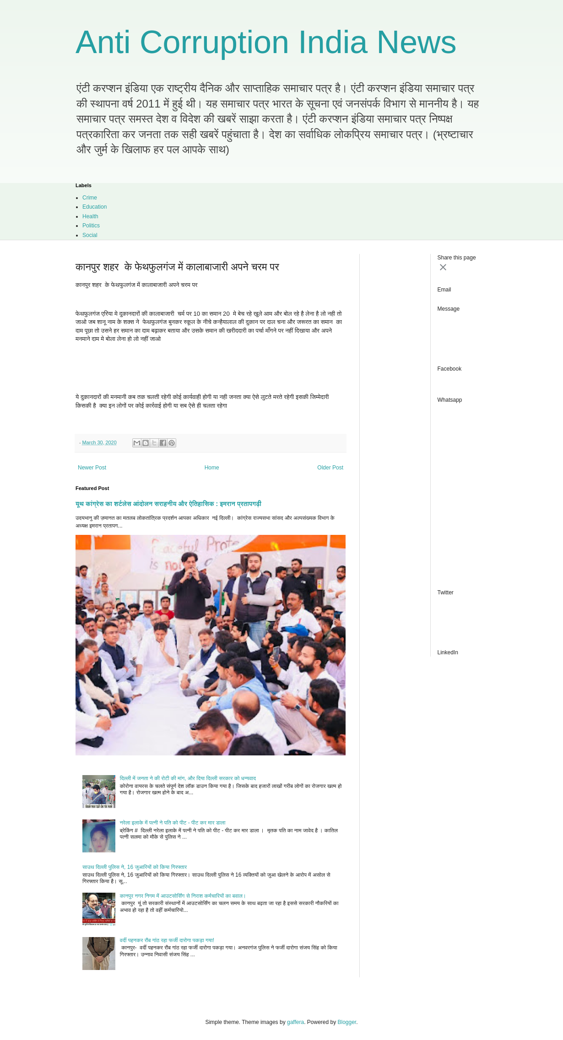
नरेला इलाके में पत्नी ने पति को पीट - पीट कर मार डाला (173, 822)
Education (94, 207)
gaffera (295, 1022)
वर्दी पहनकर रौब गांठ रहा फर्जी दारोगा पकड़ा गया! (167, 940)
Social (89, 235)
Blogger (347, 1022)
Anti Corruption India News (266, 42)
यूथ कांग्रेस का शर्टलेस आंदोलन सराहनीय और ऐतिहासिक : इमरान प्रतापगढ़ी (168, 503)
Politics (91, 225)
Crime (89, 197)
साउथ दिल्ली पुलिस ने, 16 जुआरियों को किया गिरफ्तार (134, 867)
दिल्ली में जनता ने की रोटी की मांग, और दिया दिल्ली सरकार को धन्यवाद (188, 778)
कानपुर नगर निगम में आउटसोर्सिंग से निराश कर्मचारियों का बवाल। (183, 896)
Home (212, 467)
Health (90, 216)
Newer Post (92, 467)
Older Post (330, 467)
